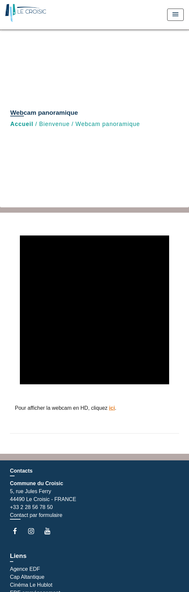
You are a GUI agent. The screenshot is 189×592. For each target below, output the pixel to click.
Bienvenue (54, 124)
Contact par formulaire (36, 515)
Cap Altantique (27, 577)
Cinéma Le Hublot (31, 585)
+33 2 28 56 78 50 (31, 507)
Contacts (21, 471)
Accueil (21, 124)
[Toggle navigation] (175, 15)
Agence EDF (25, 569)
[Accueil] (30, 14)
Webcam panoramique (107, 124)
